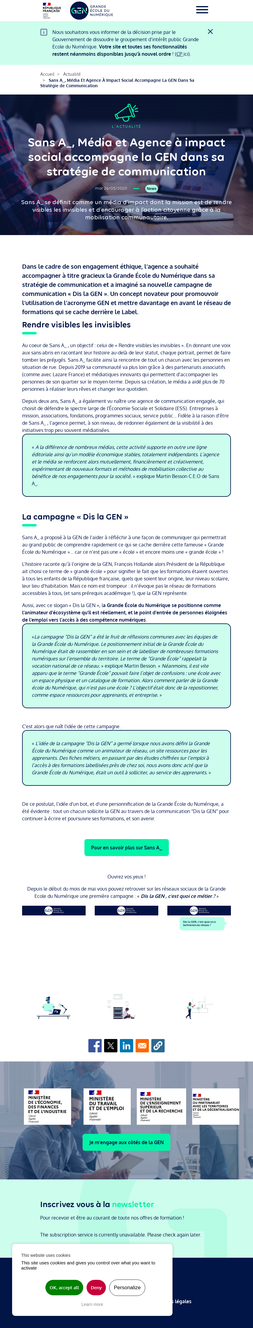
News (151, 188)
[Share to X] (110, 1045)
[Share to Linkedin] (126, 1045)
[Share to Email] (142, 1045)
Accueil (47, 74)
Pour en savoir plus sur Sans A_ (126, 848)
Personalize (127, 1287)
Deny (96, 1287)
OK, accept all (64, 1287)
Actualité (72, 74)
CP (179, 54)
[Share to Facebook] (95, 1045)
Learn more (92, 1304)
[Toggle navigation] (202, 11)
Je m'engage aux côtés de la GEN (126, 1142)
